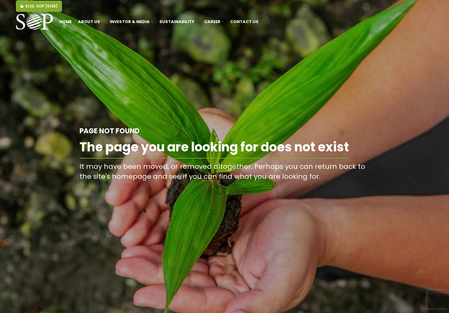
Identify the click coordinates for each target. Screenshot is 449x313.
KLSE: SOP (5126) (39, 6)
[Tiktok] (424, 9)
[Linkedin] (422, 9)
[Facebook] (417, 9)
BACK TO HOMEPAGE (337, 190)
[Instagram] (418, 9)
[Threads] (426, 9)
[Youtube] (420, 9)
